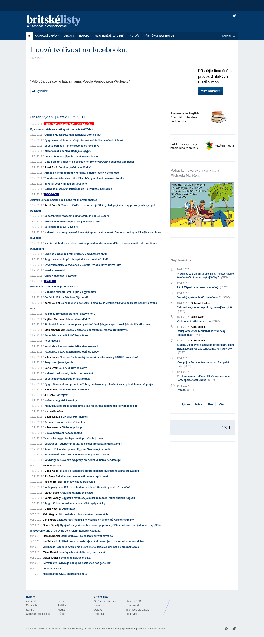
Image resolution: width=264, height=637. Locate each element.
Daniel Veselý (52, 498)
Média (61, 609)
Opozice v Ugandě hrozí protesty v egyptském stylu (75, 254)
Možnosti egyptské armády (60, 400)
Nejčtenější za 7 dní (110, 35)
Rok (211, 404)
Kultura (30, 609)
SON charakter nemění (74, 416)
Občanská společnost (38, 613)
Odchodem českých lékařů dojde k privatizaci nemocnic (78, 188)
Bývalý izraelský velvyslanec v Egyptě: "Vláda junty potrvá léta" (83, 265)
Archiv (69, 35)
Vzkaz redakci (134, 605)
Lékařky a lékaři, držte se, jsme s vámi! (82, 552)
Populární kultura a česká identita (64, 422)
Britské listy (58, 21)
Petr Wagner (50, 514)
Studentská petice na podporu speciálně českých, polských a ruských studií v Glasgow (97, 324)
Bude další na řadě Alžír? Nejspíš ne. (66, 335)
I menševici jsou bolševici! (79, 481)
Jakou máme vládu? (78, 319)
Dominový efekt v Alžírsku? (75, 167)
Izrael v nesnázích (55, 270)
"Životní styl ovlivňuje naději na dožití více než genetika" (77, 563)
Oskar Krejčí (50, 557)
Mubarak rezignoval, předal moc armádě (68, 373)
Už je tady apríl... (53, 568)
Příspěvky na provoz (159, 35)
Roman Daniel (51, 535)
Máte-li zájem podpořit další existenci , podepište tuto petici (89, 161)
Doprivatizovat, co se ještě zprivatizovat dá (87, 535)
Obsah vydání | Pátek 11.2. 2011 (58, 117)
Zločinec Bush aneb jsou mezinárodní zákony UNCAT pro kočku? (99, 357)
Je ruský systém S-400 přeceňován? (203, 297)
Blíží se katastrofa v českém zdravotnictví (84, 514)
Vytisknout (40, 91)
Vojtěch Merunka (54, 319)
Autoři (135, 35)
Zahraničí (31, 601)
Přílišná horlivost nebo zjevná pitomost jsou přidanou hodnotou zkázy (101, 541)
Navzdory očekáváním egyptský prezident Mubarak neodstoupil (82, 460)
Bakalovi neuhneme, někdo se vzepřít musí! (82, 476)
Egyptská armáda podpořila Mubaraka (67, 378)
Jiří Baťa (49, 395)
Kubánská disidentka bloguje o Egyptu (67, 151)
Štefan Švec (51, 492)
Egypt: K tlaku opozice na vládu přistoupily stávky (74, 503)
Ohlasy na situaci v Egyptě (60, 275)
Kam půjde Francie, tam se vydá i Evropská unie (203, 364)
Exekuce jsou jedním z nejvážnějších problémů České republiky (95, 519)
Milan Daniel (50, 552)
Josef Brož (50, 167)
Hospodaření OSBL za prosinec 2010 (65, 573)
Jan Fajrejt (50, 389)
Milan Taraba (52, 416)
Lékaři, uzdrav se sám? (73, 367)
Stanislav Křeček (54, 330)
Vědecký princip (72, 427)
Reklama (99, 613)
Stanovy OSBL (134, 601)
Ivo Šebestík (50, 541)
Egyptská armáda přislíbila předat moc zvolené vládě (76, 259)
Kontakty (99, 605)
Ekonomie (31, 605)
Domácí (62, 601)
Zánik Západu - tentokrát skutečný (202, 287)
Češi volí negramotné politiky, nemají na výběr (205, 309)
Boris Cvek (51, 367)
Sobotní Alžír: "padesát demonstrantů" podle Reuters (76, 216)
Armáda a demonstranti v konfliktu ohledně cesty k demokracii (82, 172)
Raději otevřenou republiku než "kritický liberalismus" (201, 333)
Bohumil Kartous (201, 303)
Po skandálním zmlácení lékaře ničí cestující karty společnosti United (203, 378)
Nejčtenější (179, 260)
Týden (186, 404)
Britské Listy (204, 604)
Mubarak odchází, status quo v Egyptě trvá (70, 292)
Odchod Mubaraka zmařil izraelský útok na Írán (72, 134)
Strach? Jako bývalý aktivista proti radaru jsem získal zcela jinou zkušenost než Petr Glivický (205, 348)
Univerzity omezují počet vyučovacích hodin (71, 156)
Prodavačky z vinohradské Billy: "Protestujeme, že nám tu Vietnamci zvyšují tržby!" (206, 275)
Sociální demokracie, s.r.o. (75, 557)
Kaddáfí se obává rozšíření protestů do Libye (71, 351)
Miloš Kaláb (51, 357)
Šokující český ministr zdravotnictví (65, 183)
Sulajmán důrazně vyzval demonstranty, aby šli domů (76, 454)
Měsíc (199, 404)
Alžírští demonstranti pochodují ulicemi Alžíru (72, 221)
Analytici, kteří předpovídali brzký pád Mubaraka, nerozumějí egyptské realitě (90, 405)
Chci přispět (210, 91)
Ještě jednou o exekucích (73, 389)
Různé (61, 613)
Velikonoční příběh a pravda (198, 321)
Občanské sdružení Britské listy (67, 628)
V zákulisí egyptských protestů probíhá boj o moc (74, 438)
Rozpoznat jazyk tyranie (58, 362)
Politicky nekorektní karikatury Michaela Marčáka (195, 173)
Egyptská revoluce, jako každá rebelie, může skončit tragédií (98, 498)
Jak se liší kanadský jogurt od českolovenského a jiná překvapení (99, 470)
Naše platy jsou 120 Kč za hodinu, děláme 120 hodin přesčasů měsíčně (87, 487)
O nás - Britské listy (105, 601)
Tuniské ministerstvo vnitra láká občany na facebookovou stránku (84, 178)
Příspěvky (131, 613)
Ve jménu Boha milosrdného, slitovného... (69, 313)
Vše (221, 404)
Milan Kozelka (52, 427)
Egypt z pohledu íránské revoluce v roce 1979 (71, 145)
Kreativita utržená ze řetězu (76, 492)
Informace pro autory (137, 609)
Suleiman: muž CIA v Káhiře (61, 226)
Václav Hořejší (53, 481)
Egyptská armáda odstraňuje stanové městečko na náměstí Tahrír (84, 140)
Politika (62, 605)
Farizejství (62, 395)
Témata (85, 35)
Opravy (98, 609)
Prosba (186, 390)
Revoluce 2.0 (52, 340)
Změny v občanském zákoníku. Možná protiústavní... (97, 330)
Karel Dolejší (52, 205)
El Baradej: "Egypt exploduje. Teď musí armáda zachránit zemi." (83, 443)
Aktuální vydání (47, 35)
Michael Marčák (53, 411)
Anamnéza (68, 508)
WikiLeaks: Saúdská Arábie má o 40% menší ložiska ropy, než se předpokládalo (91, 546)
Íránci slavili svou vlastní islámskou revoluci (71, 346)
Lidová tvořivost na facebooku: (63, 433)
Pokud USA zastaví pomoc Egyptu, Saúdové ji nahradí (77, 449)
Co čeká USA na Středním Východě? (66, 297)
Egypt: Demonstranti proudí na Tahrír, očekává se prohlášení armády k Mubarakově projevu (99, 384)
